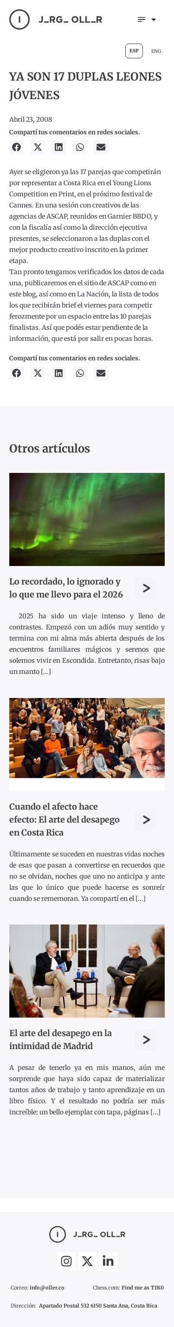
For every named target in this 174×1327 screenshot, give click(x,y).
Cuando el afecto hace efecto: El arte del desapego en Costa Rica (64, 819)
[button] (16, 147)
